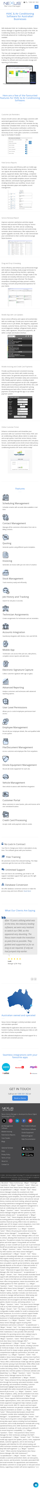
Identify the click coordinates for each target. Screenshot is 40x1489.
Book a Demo (20, 1098)
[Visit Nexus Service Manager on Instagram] (10, 1121)
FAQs (3, 1151)
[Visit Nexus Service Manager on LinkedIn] (17, 1121)
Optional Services (7, 1148)
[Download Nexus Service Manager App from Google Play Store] (28, 1155)
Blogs (3, 1141)
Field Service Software (29, 1129)
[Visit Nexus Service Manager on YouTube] (30, 1121)
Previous (32, 979)
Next (35, 979)
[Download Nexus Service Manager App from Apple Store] (28, 1149)
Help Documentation (28, 1139)
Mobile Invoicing (7, 1132)
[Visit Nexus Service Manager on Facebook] (23, 1121)
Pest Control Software (29, 1126)
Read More (27, 891)
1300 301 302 (33, 2)
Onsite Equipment (28, 1133)
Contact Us (5, 1164)
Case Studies (6, 1138)
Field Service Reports (8, 1135)
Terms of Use (6, 1158)
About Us (5, 1161)
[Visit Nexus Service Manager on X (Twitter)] (4, 1121)
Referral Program (27, 1136)
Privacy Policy (6, 1154)
